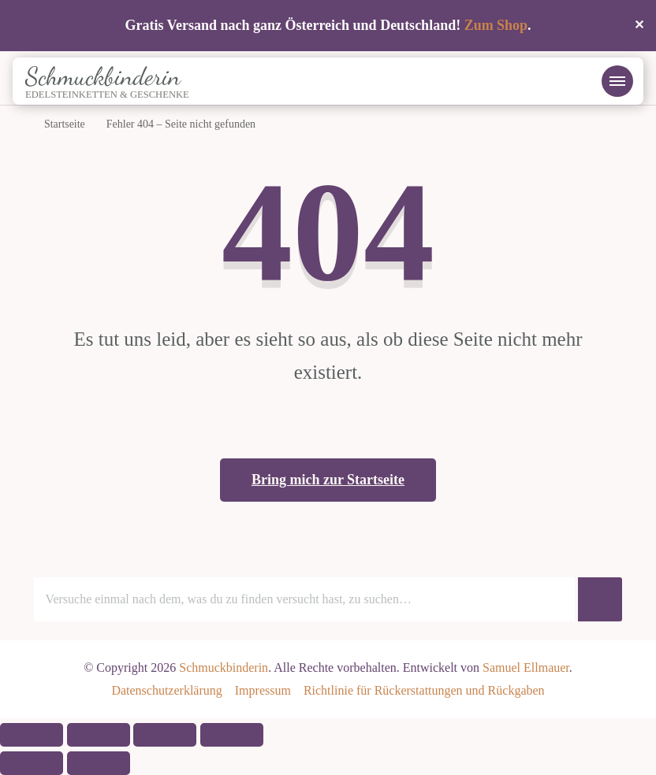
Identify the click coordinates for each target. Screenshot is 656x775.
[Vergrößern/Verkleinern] (31, 735)
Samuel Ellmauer (526, 667)
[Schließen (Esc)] (231, 735)
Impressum (263, 690)
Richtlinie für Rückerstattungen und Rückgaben (424, 690)
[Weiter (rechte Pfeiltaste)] (98, 763)
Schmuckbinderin (103, 76)
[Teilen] (164, 735)
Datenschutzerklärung (166, 690)
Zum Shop (496, 25)
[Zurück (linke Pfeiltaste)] (31, 763)
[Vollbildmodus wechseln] (98, 735)
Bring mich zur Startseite (328, 480)
